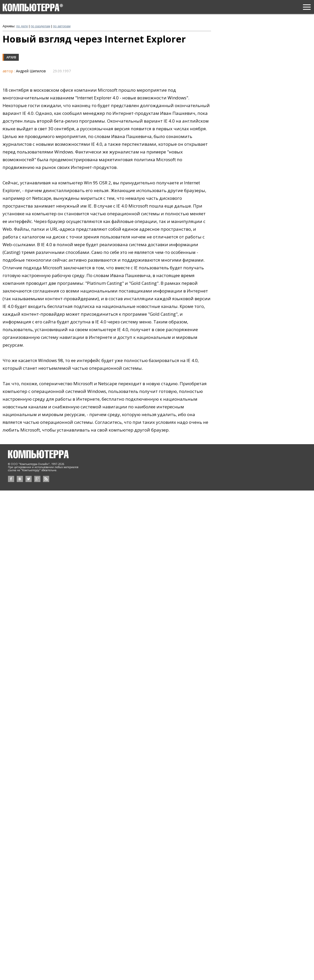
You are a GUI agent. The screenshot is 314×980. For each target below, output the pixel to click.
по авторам (62, 26)
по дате (22, 26)
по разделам (40, 26)
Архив (11, 57)
